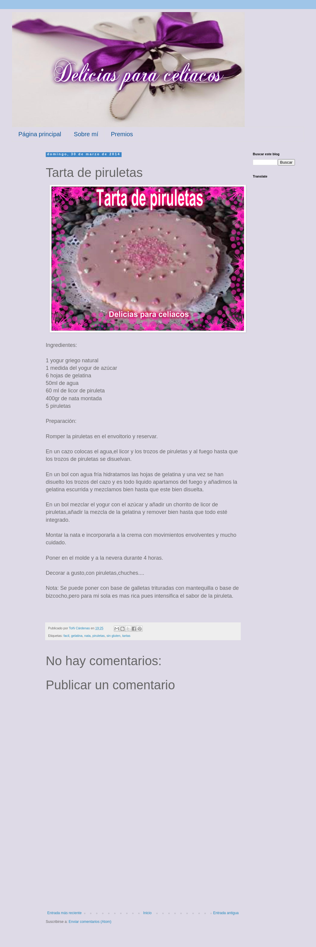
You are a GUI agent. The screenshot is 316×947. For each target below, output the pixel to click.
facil (66, 635)
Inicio (147, 913)
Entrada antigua (226, 913)
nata (87, 635)
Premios (122, 134)
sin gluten (113, 635)
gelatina (76, 635)
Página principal (39, 134)
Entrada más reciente (64, 913)
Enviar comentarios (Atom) (90, 922)
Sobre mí (86, 134)
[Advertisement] (143, 865)
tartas (126, 635)
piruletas (98, 635)
